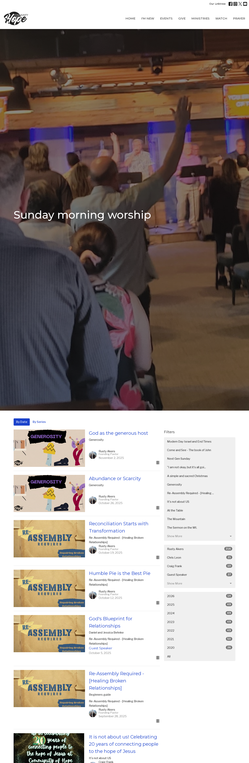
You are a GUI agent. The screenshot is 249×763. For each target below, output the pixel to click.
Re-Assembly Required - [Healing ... (190, 493)
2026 (199, 596)
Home (130, 18)
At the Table (175, 510)
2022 (199, 630)
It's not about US (178, 501)
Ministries (200, 18)
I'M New (147, 18)
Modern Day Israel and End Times (189, 441)
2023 (199, 622)
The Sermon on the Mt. (182, 527)
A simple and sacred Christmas (187, 476)
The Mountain (176, 519)
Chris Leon (199, 557)
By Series (39, 422)
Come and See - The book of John (189, 450)
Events (166, 18)
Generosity (174, 484)
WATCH (221, 18)
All (168, 656)
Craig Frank (199, 566)
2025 (199, 604)
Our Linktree (217, 3)
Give (182, 18)
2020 (199, 647)
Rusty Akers (199, 549)
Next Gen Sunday (178, 458)
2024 (199, 613)
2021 (199, 639)
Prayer (239, 18)
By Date (21, 422)
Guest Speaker (199, 574)
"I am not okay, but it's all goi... (186, 467)
